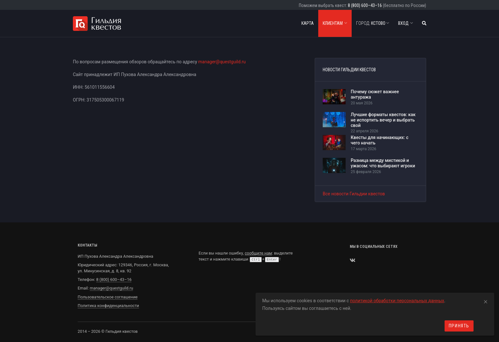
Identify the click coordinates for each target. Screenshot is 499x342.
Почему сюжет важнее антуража (375, 94)
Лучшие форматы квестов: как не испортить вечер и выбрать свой (383, 120)
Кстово (372, 23)
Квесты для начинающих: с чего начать (379, 140)
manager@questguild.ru (222, 61)
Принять (459, 325)
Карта (307, 23)
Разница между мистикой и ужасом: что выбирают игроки (383, 163)
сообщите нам (258, 253)
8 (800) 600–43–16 (365, 5)
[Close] (485, 300)
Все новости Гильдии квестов (354, 193)
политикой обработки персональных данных (397, 300)
